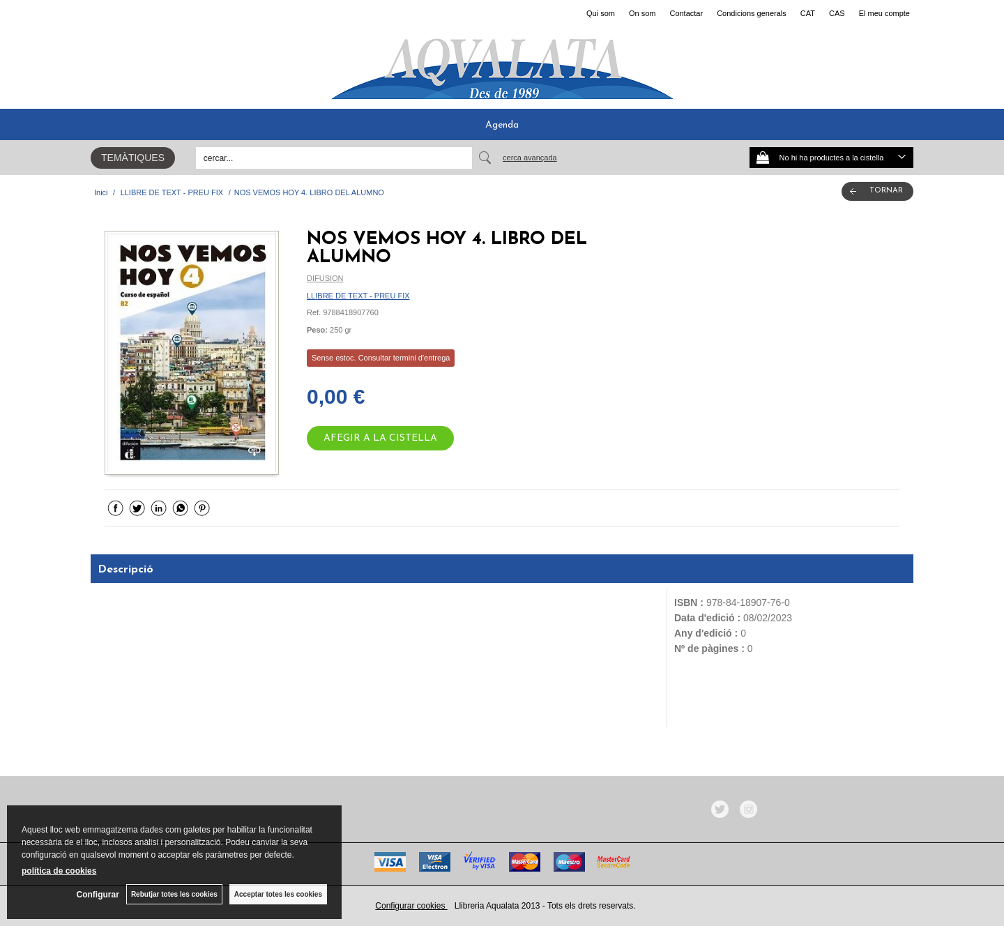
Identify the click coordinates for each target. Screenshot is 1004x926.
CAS (837, 13)
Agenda (502, 125)
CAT (807, 13)
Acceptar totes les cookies (278, 894)
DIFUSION (325, 278)
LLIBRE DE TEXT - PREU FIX (358, 295)
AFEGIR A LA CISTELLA (380, 438)
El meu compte (884, 13)
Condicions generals (751, 13)
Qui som (600, 13)
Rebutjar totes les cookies (174, 894)
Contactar (686, 13)
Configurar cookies (411, 906)
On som (642, 13)
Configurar (98, 895)
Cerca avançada (530, 157)
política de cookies (59, 871)
